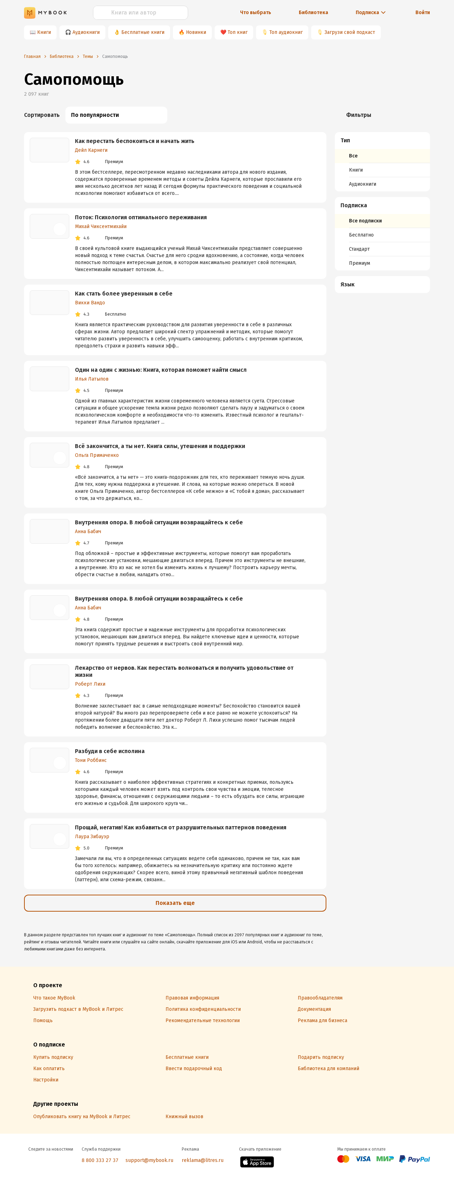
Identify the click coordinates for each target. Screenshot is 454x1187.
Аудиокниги (86, 32)
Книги (44, 32)
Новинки (196, 32)
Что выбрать (255, 13)
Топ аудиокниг (286, 32)
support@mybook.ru (149, 1160)
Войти (422, 13)
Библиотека (313, 13)
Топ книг (238, 32)
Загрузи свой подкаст (350, 32)
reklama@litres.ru (202, 1160)
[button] (382, 140)
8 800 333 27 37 (100, 1160)
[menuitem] (382, 161)
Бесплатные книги (142, 32)
